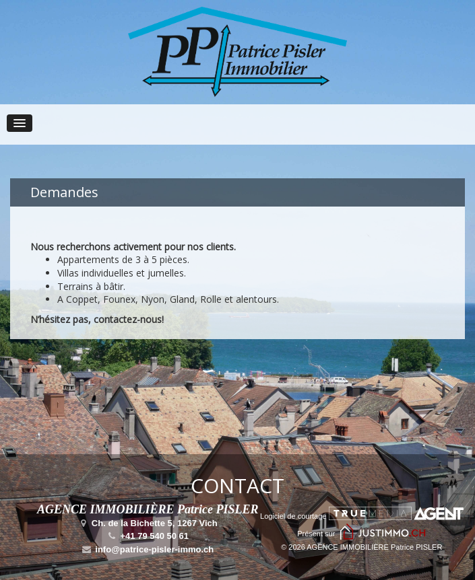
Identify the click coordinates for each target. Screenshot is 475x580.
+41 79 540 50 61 (147, 536)
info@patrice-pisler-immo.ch (148, 549)
